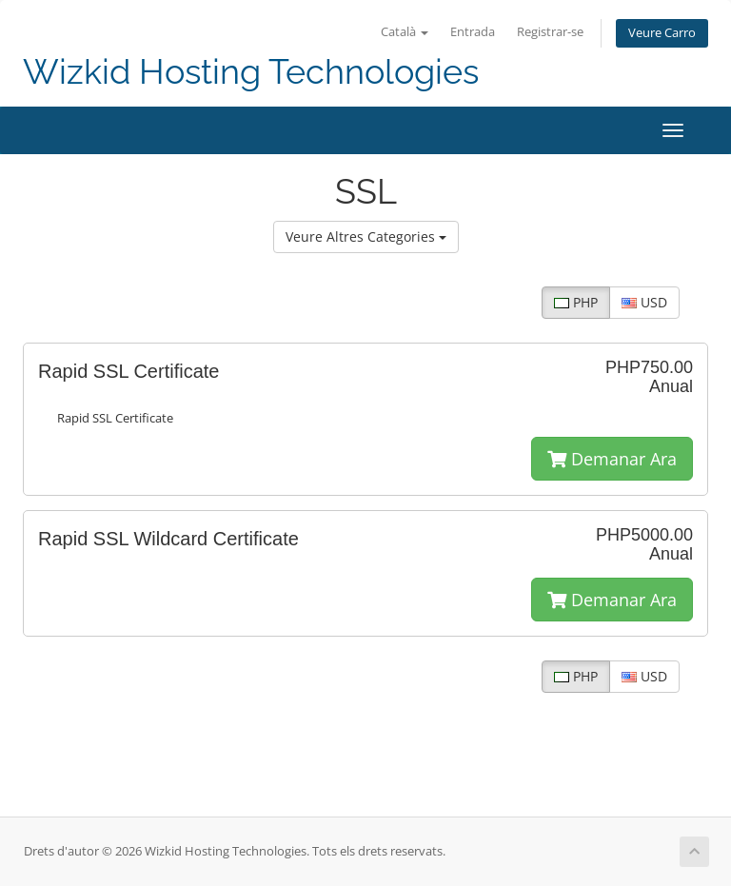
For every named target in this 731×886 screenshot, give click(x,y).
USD (644, 302)
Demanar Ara (612, 458)
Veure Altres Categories (366, 236)
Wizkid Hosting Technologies (251, 71)
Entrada (472, 32)
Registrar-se (550, 32)
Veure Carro (662, 33)
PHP (576, 302)
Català (404, 32)
